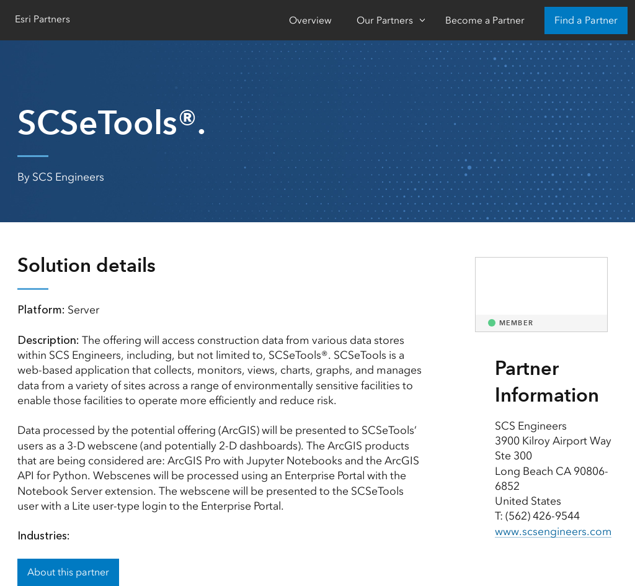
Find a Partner (586, 20)
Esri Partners (42, 19)
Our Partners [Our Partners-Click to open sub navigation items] (385, 20)
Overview (310, 20)
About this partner (68, 572)
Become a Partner (485, 20)
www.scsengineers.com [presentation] (553, 531)
